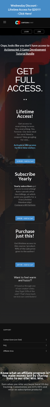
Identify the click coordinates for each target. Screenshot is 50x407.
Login (27, 31)
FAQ (5, 345)
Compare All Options (25, 205)
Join (39, 31)
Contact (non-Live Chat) (12, 339)
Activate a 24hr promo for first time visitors (25, 146)
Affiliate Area (8, 351)
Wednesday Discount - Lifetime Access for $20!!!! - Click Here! (24, 9)
